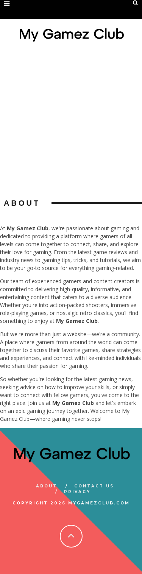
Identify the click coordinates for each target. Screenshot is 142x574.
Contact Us (94, 486)
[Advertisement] (71, 124)
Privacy (77, 491)
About (46, 486)
